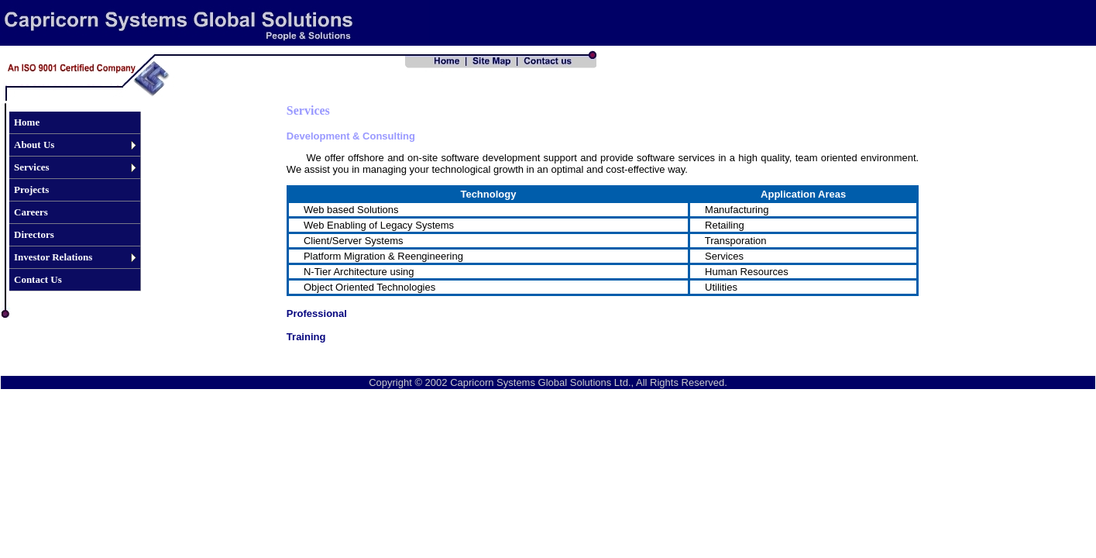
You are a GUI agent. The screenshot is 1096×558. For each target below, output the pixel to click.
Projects (31, 189)
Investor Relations (53, 257)
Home (27, 122)
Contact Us (38, 279)
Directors (34, 234)
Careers (31, 212)
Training (306, 337)
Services (31, 167)
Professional (317, 313)
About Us (34, 144)
